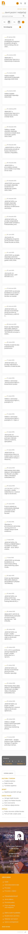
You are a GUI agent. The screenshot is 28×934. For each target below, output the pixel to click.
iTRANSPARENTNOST (11, 896)
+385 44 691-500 (14, 856)
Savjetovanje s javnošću (12, 916)
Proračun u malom (10, 891)
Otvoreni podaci (9, 902)
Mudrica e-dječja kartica (11, 805)
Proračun (7, 888)
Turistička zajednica (10, 786)
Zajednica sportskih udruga (12, 792)
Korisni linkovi (8, 773)
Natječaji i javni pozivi (11, 919)
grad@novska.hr (14, 854)
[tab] (8, 773)
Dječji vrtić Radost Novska (12, 800)
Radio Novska (8, 783)
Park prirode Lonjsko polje (12, 814)
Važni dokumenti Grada (12, 885)
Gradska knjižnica (9, 781)
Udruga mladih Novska (11, 798)
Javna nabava (9, 899)
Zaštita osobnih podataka (12, 913)
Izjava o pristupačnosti (11, 922)
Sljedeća (21, 764)
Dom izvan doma (9, 803)
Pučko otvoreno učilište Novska (14, 811)
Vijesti (6, 882)
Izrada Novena (21, 932)
